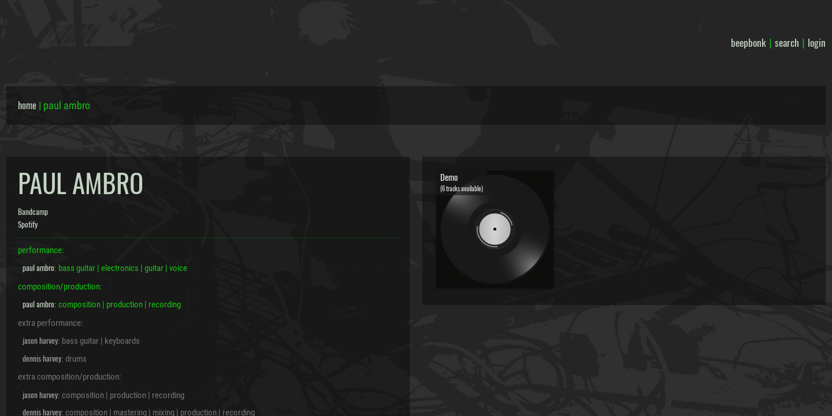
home (27, 105)
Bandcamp (33, 211)
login (817, 42)
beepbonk (748, 42)
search (787, 42)
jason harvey (40, 340)
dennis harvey (42, 358)
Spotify (28, 224)
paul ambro (38, 267)
